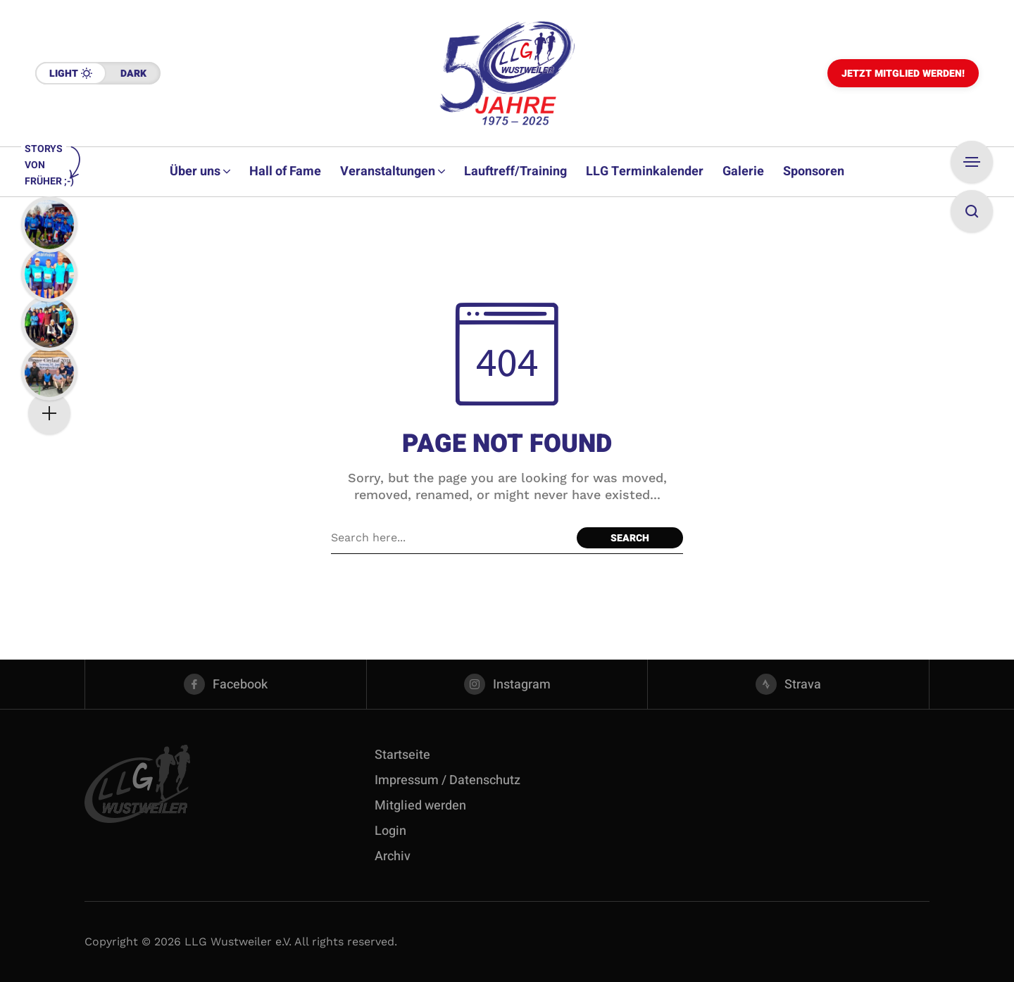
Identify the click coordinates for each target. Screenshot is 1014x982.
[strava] (788, 684)
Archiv (393, 856)
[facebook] (225, 684)
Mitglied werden (420, 805)
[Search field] (450, 537)
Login (390, 831)
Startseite (402, 754)
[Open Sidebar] (972, 162)
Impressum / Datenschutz (447, 780)
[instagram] (507, 684)
